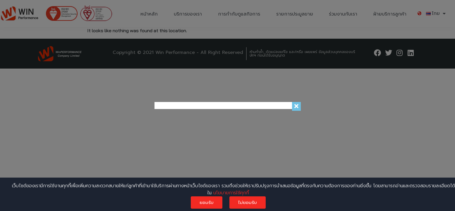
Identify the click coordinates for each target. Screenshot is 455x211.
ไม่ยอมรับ (247, 202)
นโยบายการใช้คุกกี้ (231, 192)
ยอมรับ (207, 202)
